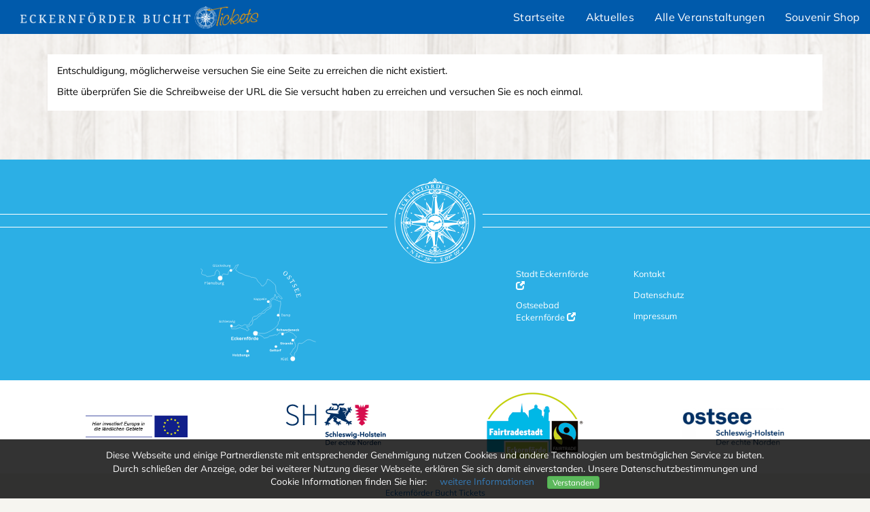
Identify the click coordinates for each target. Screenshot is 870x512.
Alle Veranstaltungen (710, 17)
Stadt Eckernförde (552, 279)
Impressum (655, 315)
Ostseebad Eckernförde (546, 311)
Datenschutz (658, 294)
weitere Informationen (487, 481)
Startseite (539, 17)
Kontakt (649, 273)
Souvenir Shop (822, 17)
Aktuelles (610, 17)
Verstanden (573, 482)
